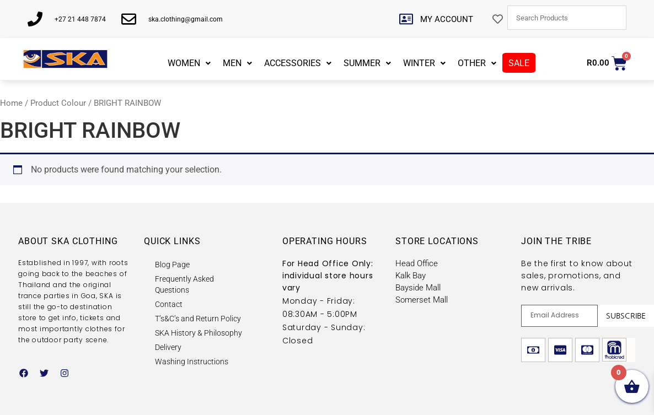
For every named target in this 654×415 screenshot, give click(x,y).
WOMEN (189, 63)
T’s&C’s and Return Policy (198, 318)
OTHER (477, 63)
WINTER (424, 63)
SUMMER (367, 63)
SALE (518, 63)
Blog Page (172, 264)
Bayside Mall (418, 288)
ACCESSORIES (297, 63)
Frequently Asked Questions (184, 284)
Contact (169, 304)
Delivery (168, 347)
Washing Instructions (191, 361)
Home (11, 103)
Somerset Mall (421, 300)
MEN (237, 63)
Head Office (416, 263)
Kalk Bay (410, 276)
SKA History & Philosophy (198, 332)
